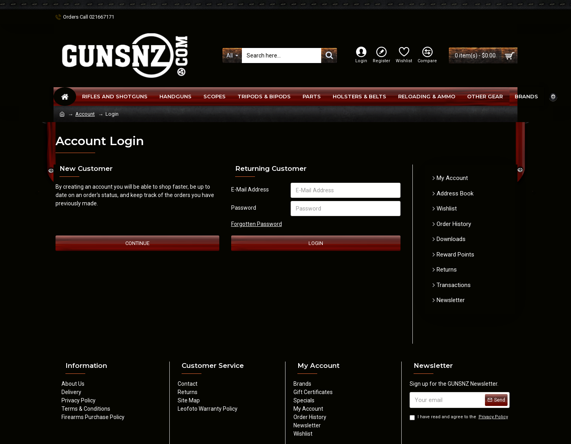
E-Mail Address (250, 189)
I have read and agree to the (459, 417)
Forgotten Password (256, 224)
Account (85, 114)
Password (243, 208)
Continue (137, 243)
